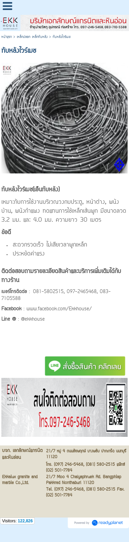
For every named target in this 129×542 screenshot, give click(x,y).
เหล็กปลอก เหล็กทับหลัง (32, 37)
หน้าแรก (6, 37)
